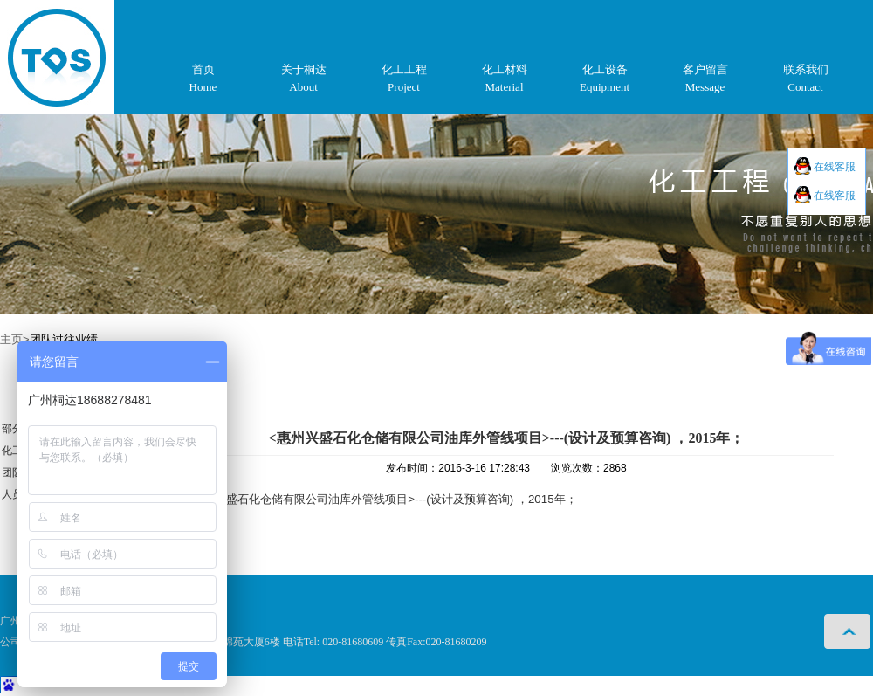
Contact (804, 86)
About (303, 86)
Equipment (604, 86)
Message (705, 86)
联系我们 (805, 69)
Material (504, 86)
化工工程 (404, 69)
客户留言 (705, 69)
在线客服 (833, 167)
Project (404, 86)
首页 (203, 69)
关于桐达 (304, 69)
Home (203, 86)
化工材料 (504, 69)
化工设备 (605, 69)
